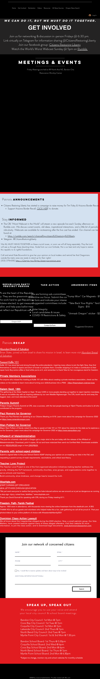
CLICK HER (42, 208)
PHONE (17, 561)
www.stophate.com (41, 494)
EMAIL (59, 552)
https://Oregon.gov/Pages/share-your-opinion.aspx (38, 260)
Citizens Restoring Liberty (65, 45)
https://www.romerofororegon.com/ (16, 419)
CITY (60, 561)
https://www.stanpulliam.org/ (69, 430)
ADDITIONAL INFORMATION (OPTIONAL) (29, 576)
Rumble (83, 49)
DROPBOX (33, 445)
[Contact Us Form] (49, 325)
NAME (17, 552)
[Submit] (81, 589)
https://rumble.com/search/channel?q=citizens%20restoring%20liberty (41, 236)
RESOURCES (11, 445)
